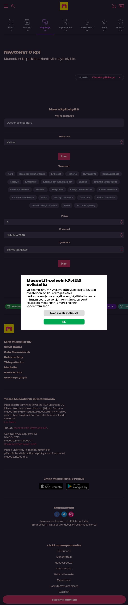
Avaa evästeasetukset (64, 312)
